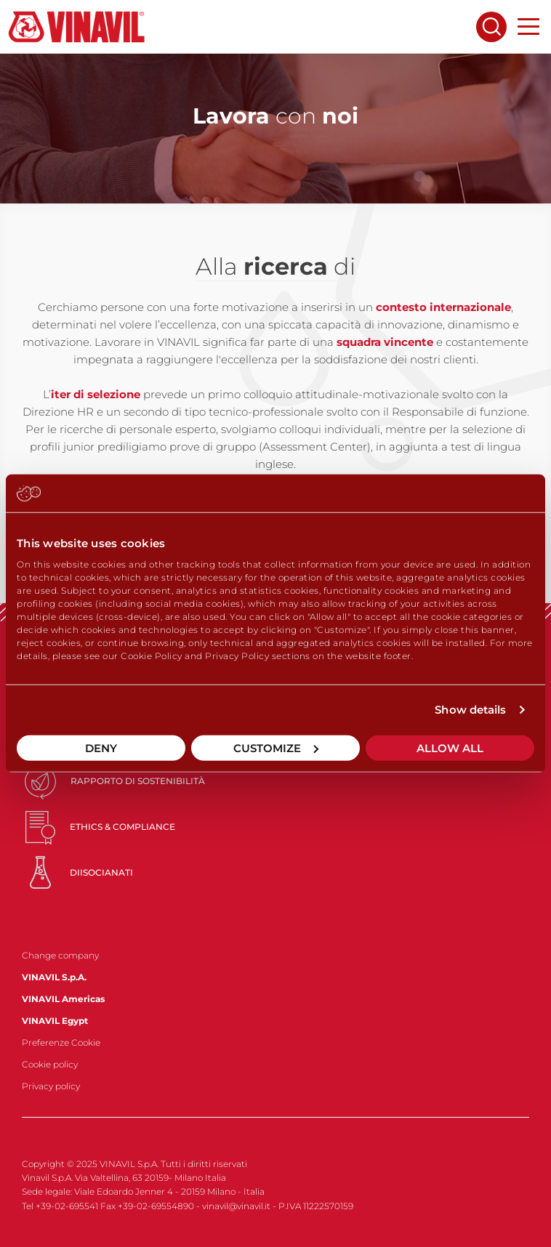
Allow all (450, 747)
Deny (101, 747)
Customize (275, 747)
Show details (470, 710)
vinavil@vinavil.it (236, 1205)
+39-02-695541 (67, 1205)
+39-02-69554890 (156, 1205)
